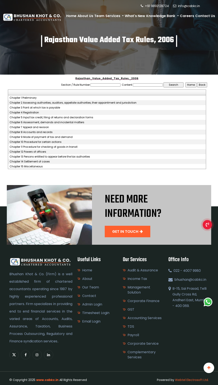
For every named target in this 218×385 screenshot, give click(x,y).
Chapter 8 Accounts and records (31, 132)
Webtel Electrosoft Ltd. (192, 380)
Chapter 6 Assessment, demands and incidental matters (47, 122)
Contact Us (205, 15)
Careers (187, 15)
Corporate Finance (143, 300)
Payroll (133, 335)
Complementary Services (142, 355)
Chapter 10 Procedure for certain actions (36, 142)
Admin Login (92, 304)
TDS (131, 326)
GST (131, 309)
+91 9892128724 (155, 6)
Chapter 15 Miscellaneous (26, 166)
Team (99, 15)
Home (71, 15)
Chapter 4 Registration (24, 112)
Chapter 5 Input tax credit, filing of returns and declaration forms (51, 117)
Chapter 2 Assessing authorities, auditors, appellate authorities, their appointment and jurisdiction (73, 102)
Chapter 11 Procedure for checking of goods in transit (43, 147)
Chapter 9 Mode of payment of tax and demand (41, 137)
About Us (85, 15)
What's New (135, 15)
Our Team (90, 287)
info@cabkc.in (186, 6)
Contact (89, 295)
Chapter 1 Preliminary (23, 98)
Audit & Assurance (143, 270)
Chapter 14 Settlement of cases (30, 161)
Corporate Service (143, 343)
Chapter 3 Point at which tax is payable (35, 107)
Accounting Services (145, 318)
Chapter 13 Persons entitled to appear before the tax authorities (50, 156)
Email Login (91, 321)
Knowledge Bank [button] (161, 15)
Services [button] (113, 15)
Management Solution (139, 290)
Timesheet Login (95, 312)
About (87, 278)
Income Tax (137, 278)
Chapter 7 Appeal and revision (29, 127)
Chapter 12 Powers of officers (28, 151)
